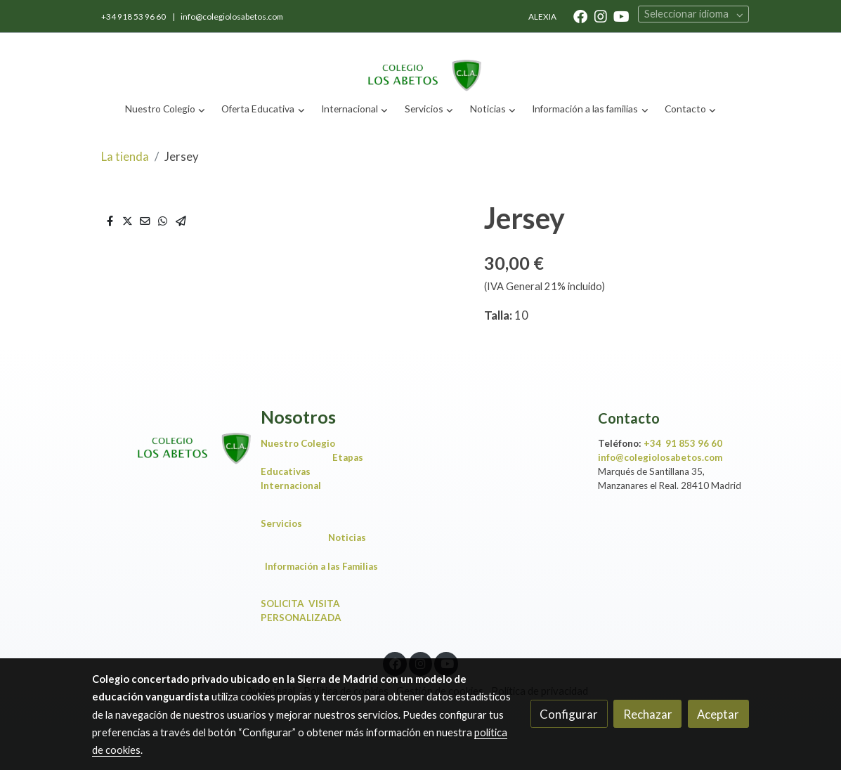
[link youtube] (621, 15)
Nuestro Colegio (298, 443)
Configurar (569, 714)
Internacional (291, 485)
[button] (165, 109)
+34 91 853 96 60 (683, 443)
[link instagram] (600, 15)
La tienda (125, 156)
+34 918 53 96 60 (134, 16)
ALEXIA (542, 16)
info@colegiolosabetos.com (232, 16)
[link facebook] (580, 15)
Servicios (284, 523)
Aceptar (718, 714)
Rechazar (647, 714)
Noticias (350, 537)
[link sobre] (167, 436)
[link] (420, 63)
